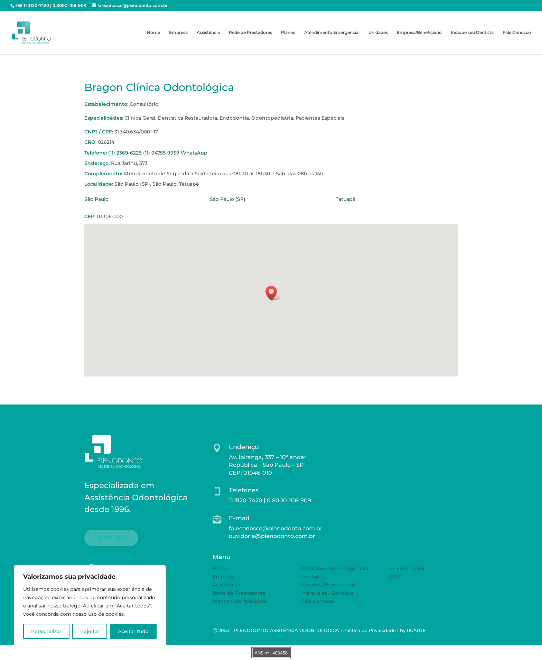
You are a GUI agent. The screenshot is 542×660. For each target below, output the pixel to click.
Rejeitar (90, 631)
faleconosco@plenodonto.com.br (276, 528)
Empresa (178, 32)
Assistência (208, 32)
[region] (90, 605)
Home (153, 32)
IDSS (396, 577)
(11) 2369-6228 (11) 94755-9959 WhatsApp (157, 152)
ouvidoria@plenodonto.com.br (272, 536)
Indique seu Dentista (472, 32)
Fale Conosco (517, 32)
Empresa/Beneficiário (419, 32)
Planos (288, 32)
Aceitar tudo (133, 631)
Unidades (378, 32)
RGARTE (416, 630)
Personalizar (46, 631)
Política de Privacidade (369, 630)
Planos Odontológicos (240, 601)
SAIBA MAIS (111, 537)
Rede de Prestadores (250, 32)
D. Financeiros (408, 568)
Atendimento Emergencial (331, 32)
